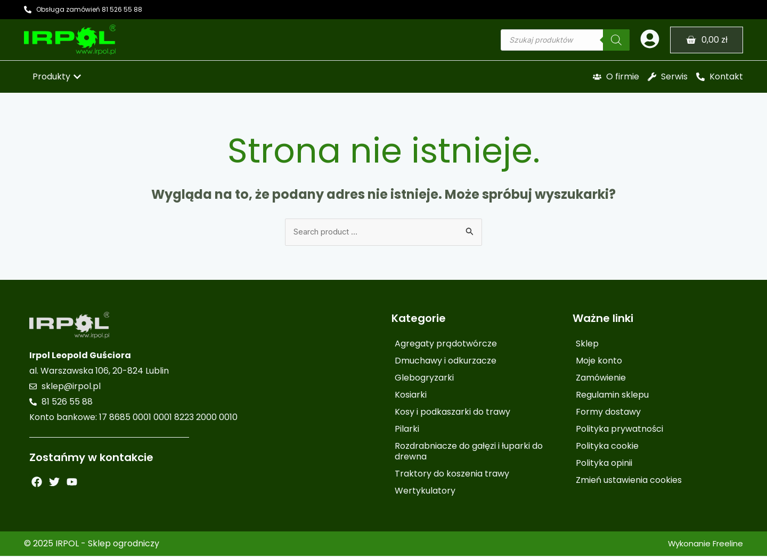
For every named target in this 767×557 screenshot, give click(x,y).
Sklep (587, 344)
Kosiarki (411, 396)
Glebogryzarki (424, 379)
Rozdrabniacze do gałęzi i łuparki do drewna (469, 452)
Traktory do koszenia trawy (452, 475)
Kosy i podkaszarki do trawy (452, 413)
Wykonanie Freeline (702, 544)
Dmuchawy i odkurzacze (445, 362)
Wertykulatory (425, 492)
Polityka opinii (604, 464)
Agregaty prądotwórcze (446, 344)
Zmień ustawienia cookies (629, 481)
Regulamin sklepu (612, 396)
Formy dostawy (608, 413)
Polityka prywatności (619, 430)
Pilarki (407, 430)
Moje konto (599, 362)
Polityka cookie (607, 447)
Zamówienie (601, 379)
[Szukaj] (616, 40)
